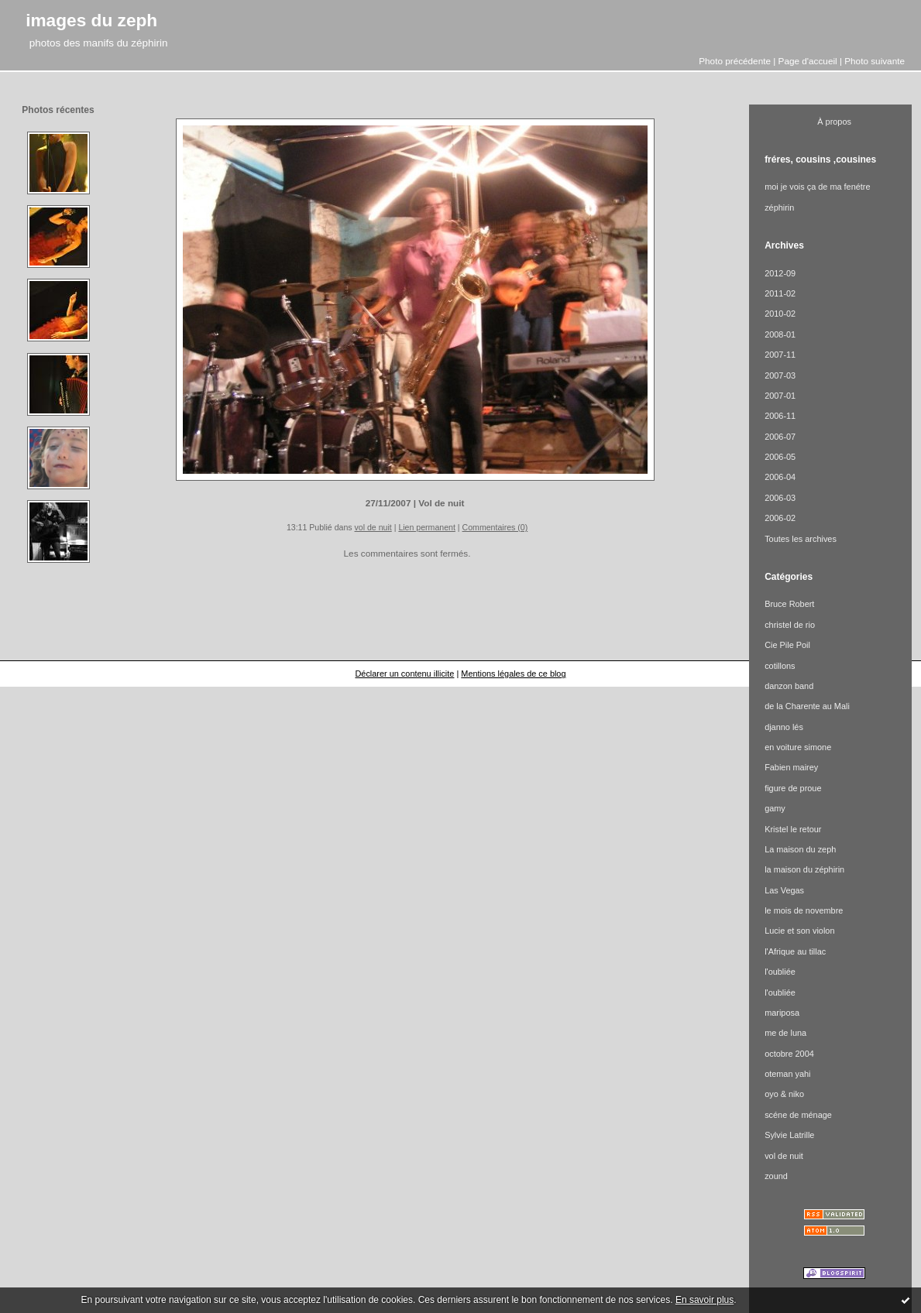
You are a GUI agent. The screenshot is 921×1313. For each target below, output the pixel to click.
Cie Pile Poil (787, 645)
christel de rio (790, 624)
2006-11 (780, 415)
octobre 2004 (789, 1053)
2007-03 (780, 375)
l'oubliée (780, 971)
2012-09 (780, 273)
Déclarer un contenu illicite (404, 673)
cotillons (780, 665)
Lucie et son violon (799, 930)
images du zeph (91, 20)
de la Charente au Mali (807, 706)
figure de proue (793, 788)
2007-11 (780, 354)
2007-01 (780, 395)
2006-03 (780, 497)
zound (776, 1176)
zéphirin (779, 207)
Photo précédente (735, 61)
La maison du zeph (800, 849)
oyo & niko (784, 1094)
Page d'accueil (807, 61)
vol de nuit (373, 527)
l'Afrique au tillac (795, 951)
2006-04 (780, 477)
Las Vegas (784, 890)
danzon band (789, 686)
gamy (775, 808)
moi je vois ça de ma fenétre (817, 186)
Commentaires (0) (495, 527)
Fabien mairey (791, 767)
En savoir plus (704, 1299)
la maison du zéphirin (804, 869)
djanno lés (784, 727)
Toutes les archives (801, 538)
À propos (834, 121)
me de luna (785, 1032)
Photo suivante (874, 61)
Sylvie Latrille (789, 1135)
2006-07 (780, 436)
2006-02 (780, 518)
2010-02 (780, 313)
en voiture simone (798, 747)
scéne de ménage (798, 1114)
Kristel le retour (793, 829)
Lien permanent (426, 527)
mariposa (782, 1012)
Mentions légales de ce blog (513, 673)
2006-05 (780, 456)
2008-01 (780, 334)
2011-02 (780, 293)
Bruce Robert (789, 604)
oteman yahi (787, 1073)
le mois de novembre (804, 910)
